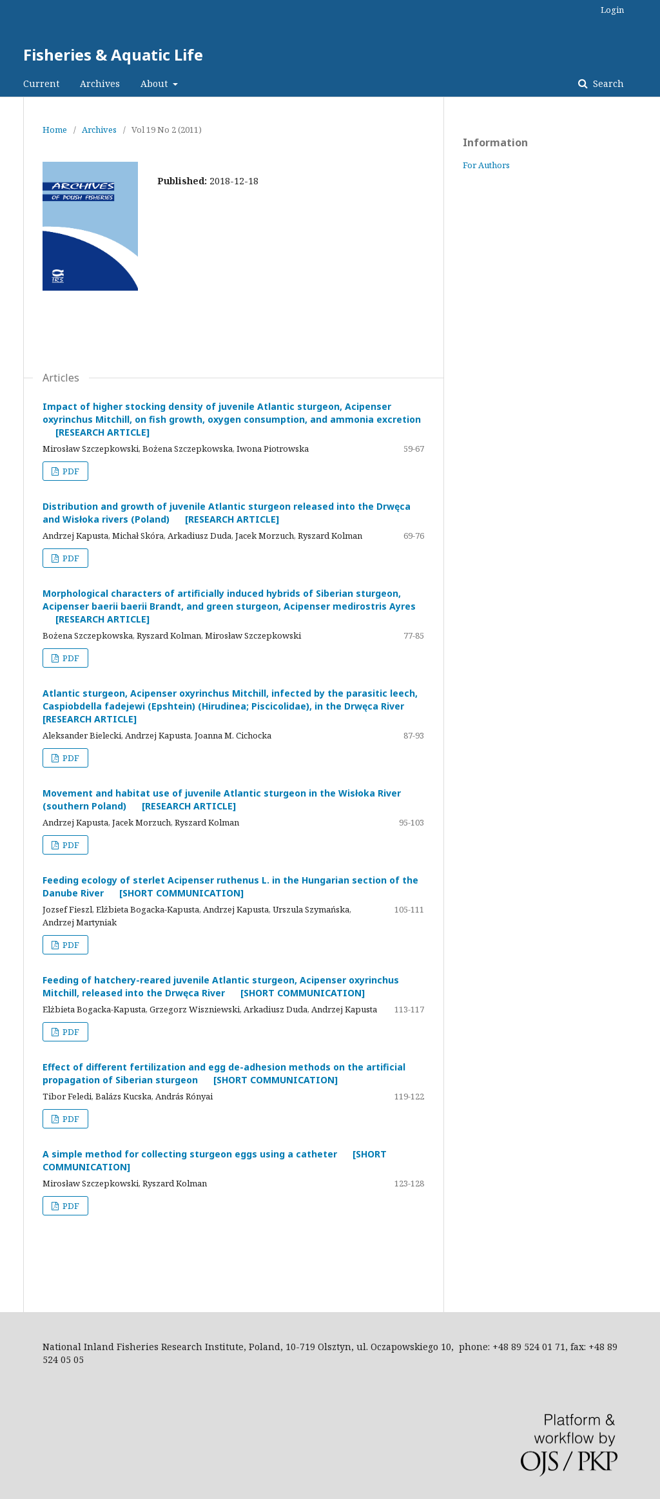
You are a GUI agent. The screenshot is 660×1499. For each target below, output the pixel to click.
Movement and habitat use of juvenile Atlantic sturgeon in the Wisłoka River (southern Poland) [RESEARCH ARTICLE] (222, 799)
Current (41, 83)
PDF (70, 471)
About (155, 83)
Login (612, 9)
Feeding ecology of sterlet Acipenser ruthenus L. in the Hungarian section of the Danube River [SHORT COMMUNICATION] (230, 886)
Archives (100, 83)
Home (55, 129)
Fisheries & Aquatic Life (113, 54)
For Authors (486, 165)
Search (607, 83)
